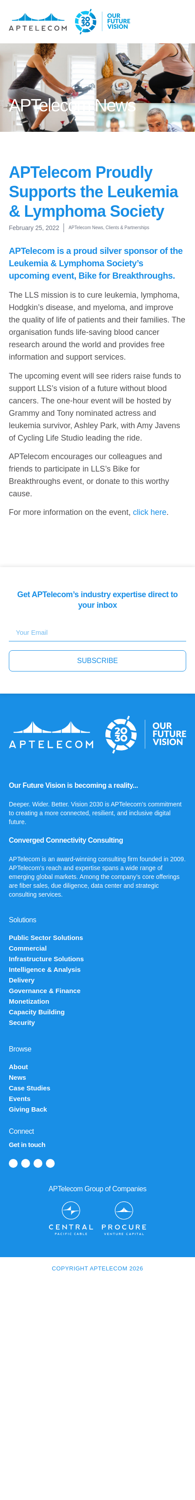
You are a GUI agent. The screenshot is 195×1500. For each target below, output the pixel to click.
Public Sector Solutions (46, 937)
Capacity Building (37, 1012)
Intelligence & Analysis (45, 969)
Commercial (28, 948)
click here (149, 512)
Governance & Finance (45, 990)
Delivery (21, 980)
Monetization (29, 1001)
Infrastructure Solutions (46, 959)
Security (22, 1022)
